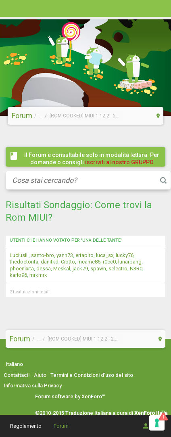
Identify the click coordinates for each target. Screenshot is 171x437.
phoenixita (22, 269)
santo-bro (42, 255)
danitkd (49, 262)
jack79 (80, 269)
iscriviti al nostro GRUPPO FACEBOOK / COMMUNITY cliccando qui (93, 166)
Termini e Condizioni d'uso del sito (91, 375)
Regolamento (26, 426)
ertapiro (84, 255)
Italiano (14, 364)
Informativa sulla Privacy (33, 386)
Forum (61, 426)
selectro (117, 269)
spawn (98, 269)
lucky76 (124, 255)
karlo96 (18, 275)
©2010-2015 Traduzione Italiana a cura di (101, 413)
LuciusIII (19, 255)
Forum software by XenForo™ (70, 396)
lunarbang (130, 262)
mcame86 (88, 262)
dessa (43, 269)
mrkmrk (38, 275)
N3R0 (136, 269)
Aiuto (40, 375)
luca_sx (104, 255)
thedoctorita (24, 262)
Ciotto (68, 262)
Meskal (61, 269)
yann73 (64, 255)
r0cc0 (109, 262)
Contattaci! (17, 375)
